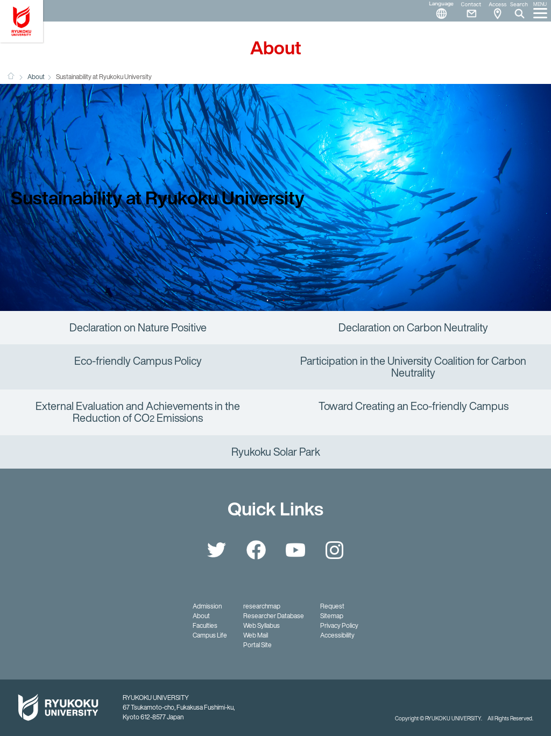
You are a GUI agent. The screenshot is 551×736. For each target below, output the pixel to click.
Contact (467, 11)
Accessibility (337, 635)
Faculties (205, 625)
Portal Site (257, 644)
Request (332, 606)
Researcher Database (273, 615)
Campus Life (210, 635)
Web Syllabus (261, 625)
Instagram (334, 550)
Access (497, 11)
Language (437, 11)
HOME (10, 75)
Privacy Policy (339, 625)
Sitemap (331, 615)
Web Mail (255, 635)
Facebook (256, 550)
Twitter (217, 550)
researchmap (261, 606)
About (36, 76)
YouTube (295, 550)
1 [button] (267, 300)
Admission (207, 606)
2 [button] (283, 300)
